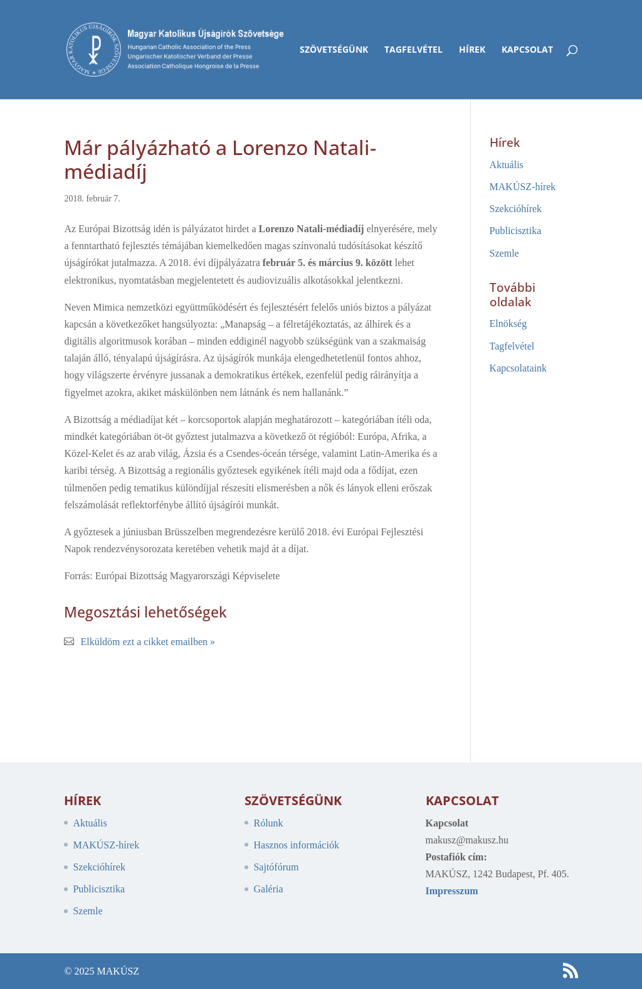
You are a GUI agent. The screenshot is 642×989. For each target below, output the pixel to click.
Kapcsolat (527, 50)
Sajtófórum (275, 867)
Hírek (472, 50)
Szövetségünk (334, 50)
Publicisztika (516, 230)
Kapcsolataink (518, 368)
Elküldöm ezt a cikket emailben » (147, 641)
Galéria (268, 889)
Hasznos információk (296, 845)
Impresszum (452, 890)
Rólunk (268, 823)
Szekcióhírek (516, 208)
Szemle (504, 253)
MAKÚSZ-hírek (523, 186)
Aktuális (507, 164)
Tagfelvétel (413, 50)
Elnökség (508, 323)
